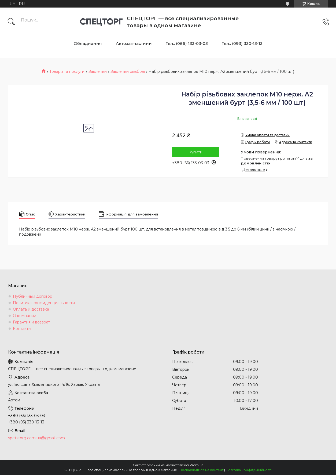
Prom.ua (197, 465)
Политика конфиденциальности (44, 302)
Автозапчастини (134, 43)
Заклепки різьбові (127, 71)
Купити (195, 152)
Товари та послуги (66, 71)
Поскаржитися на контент (201, 470)
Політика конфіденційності (249, 470)
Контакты (22, 328)
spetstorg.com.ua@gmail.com (36, 438)
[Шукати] (11, 22)
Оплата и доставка (31, 309)
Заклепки (97, 71)
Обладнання (88, 43)
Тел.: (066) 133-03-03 (187, 43)
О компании (24, 315)
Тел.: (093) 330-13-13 (242, 43)
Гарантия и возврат (31, 322)
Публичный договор (32, 296)
